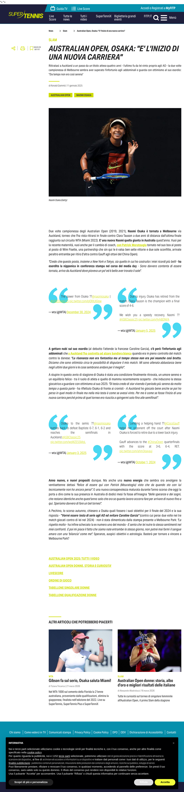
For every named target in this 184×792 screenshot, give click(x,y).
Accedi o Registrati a (158, 8)
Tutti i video (83, 18)
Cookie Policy (101, 732)
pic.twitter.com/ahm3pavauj (135, 451)
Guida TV (58, 8)
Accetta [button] (165, 782)
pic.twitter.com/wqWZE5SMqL (68, 442)
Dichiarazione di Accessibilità (146, 732)
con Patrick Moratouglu (132, 245)
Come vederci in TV (35, 732)
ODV (123, 732)
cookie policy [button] (34, 752)
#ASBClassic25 (59, 301)
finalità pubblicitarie (19, 763)
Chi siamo (14, 732)
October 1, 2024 (145, 462)
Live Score (81, 9)
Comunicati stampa (60, 732)
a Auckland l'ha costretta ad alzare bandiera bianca (100, 353)
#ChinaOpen (155, 442)
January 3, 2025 (76, 453)
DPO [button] (115, 732)
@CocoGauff (172, 423)
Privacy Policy (82, 732)
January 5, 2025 (145, 331)
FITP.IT (148, 16)
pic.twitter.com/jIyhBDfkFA (153, 319)
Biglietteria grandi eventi (125, 18)
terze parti (64, 756)
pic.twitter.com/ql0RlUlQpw (85, 301)
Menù (168, 17)
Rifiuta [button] (144, 782)
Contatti (171, 732)
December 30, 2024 (79, 312)
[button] (173, 743)
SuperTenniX (103, 16)
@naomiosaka (100, 296)
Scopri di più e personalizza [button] (30, 782)
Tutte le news (67, 18)
